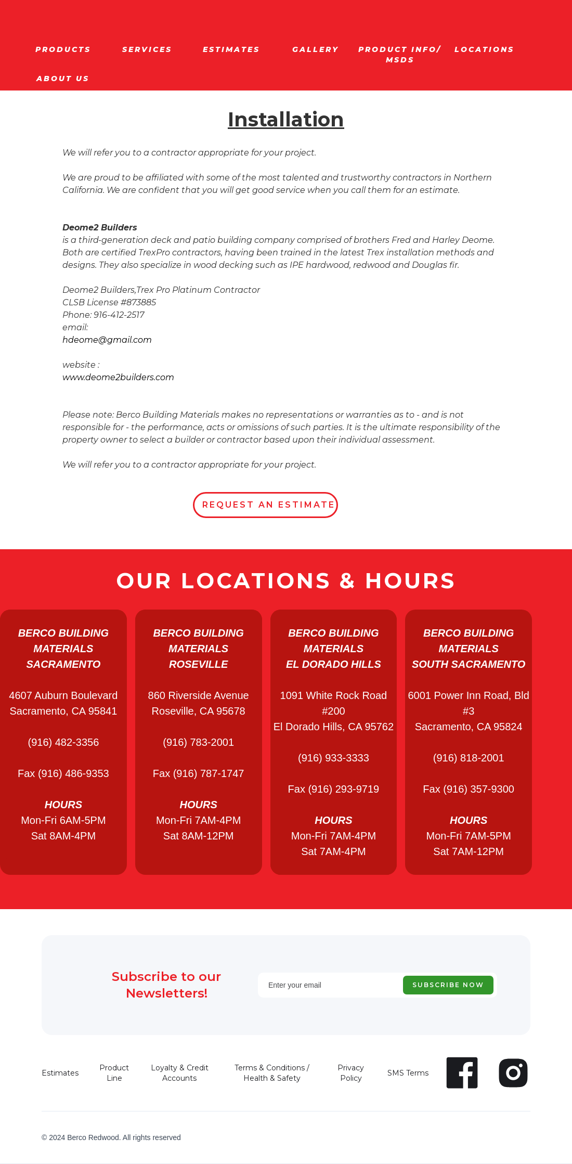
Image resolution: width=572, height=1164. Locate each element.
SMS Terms (407, 1073)
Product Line (114, 1073)
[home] (89, 8)
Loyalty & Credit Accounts (180, 1073)
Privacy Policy (350, 1073)
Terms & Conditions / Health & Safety (272, 1073)
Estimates (60, 1073)
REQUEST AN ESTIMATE (268, 505)
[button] (63, 49)
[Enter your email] (377, 985)
